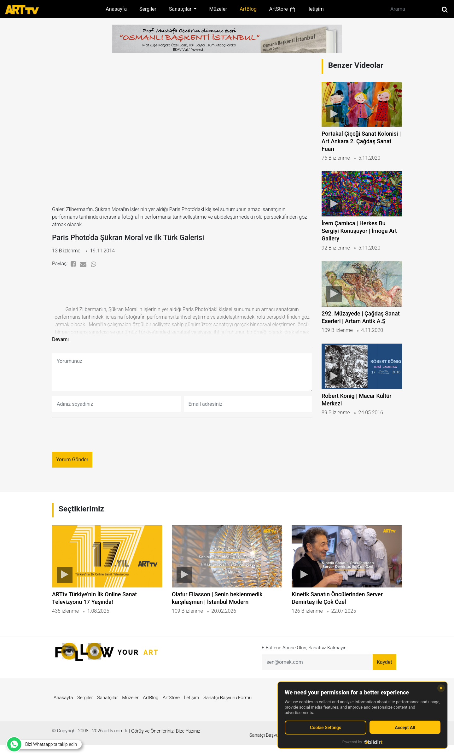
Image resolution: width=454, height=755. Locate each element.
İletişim (315, 9)
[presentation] (100, 438)
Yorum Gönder (72, 463)
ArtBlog (248, 9)
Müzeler (218, 9)
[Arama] (414, 9)
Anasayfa (116, 9)
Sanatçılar (107, 711)
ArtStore (282, 9)
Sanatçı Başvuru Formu (227, 711)
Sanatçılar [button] (181, 9)
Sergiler (147, 9)
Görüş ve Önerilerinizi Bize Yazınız (165, 745)
